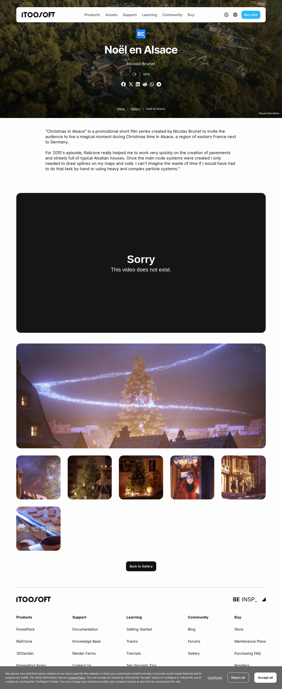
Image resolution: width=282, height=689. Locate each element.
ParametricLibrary (31, 665)
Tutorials (133, 653)
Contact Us (81, 665)
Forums (194, 641)
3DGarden (25, 653)
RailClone (24, 641)
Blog (192, 629)
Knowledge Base (86, 641)
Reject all (238, 677)
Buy (191, 14)
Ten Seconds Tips (141, 665)
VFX (146, 74)
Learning (149, 14)
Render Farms (84, 653)
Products (92, 14)
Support (130, 14)
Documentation (85, 629)
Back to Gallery (141, 566)
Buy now (251, 15)
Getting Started (139, 629)
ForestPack (25, 629)
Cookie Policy (76, 677)
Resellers (241, 665)
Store (238, 629)
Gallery (135, 108)
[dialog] (141, 677)
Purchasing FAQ (247, 653)
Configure (215, 677)
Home (121, 108)
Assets (111, 14)
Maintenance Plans (250, 641)
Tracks (132, 641)
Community (172, 14)
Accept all (265, 677)
